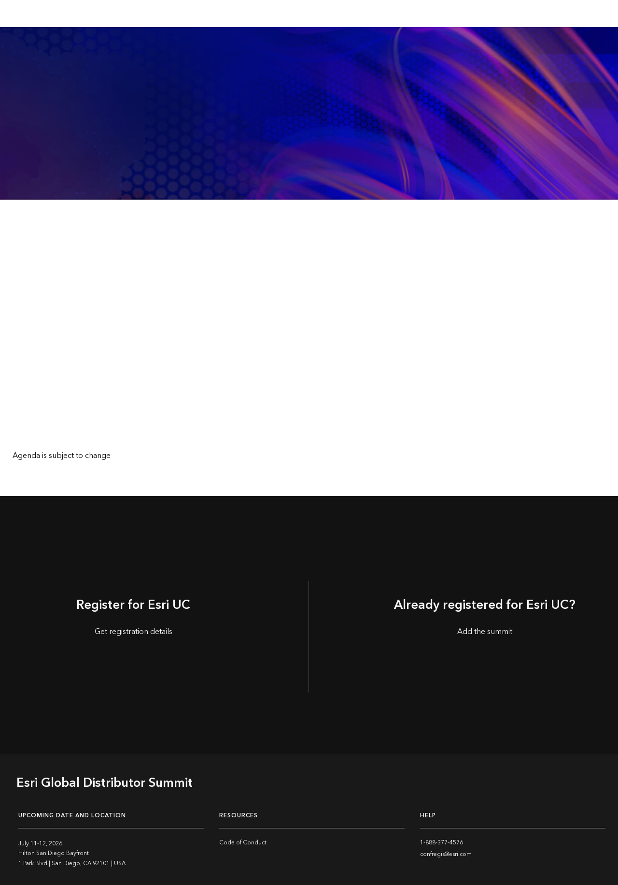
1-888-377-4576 (441, 843)
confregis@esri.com (446, 854)
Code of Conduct (243, 843)
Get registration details (133, 631)
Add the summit (484, 631)
